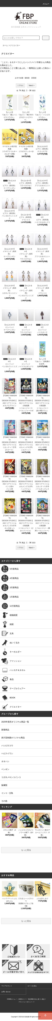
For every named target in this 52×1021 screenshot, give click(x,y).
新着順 (33, 78)
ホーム (5, 45)
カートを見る (32, 986)
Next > (31, 85)
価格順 (27, 78)
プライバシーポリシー (25, 1002)
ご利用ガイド (21, 999)
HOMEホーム (11, 999)
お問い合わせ (6, 992)
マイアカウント (6, 986)
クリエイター (15, 45)
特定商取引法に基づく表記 (36, 999)
